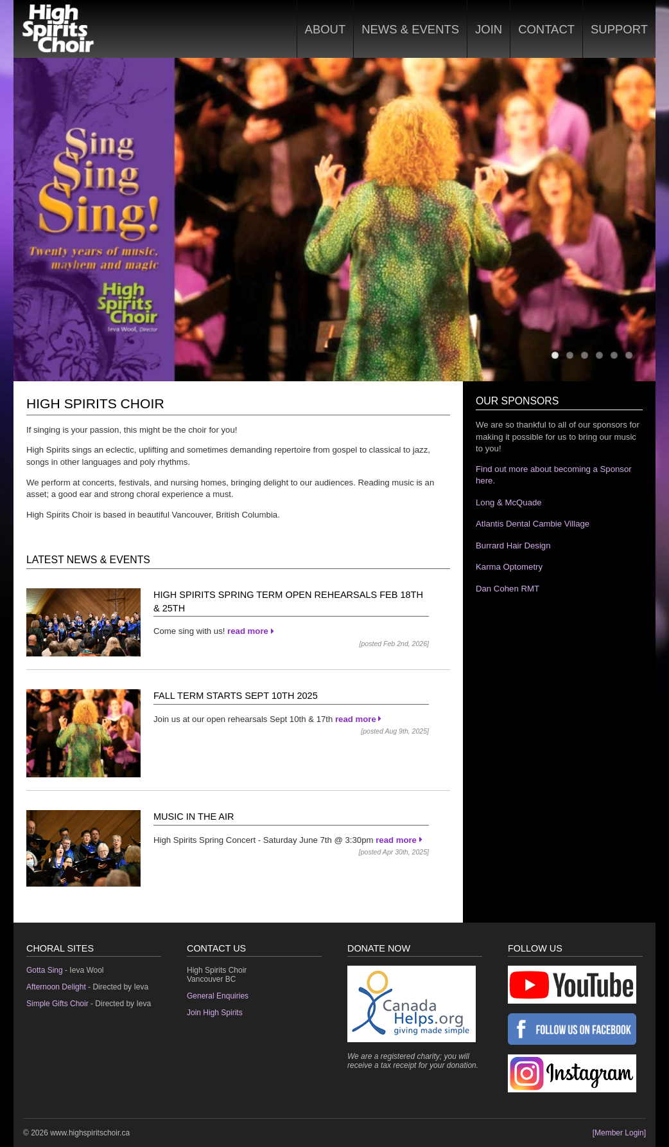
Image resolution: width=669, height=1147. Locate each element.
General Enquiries (217, 995)
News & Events (410, 29)
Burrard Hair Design (513, 545)
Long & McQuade (509, 502)
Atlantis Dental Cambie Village (532, 523)
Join (488, 29)
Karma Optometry (509, 567)
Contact (546, 29)
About (325, 29)
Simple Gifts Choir (57, 1003)
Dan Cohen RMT (507, 588)
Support (619, 29)
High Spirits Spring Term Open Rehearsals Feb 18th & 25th (288, 601)
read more (250, 631)
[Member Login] (619, 1132)
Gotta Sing (44, 970)
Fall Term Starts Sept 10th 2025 (235, 696)
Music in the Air (193, 816)
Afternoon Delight (56, 986)
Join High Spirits (215, 1012)
